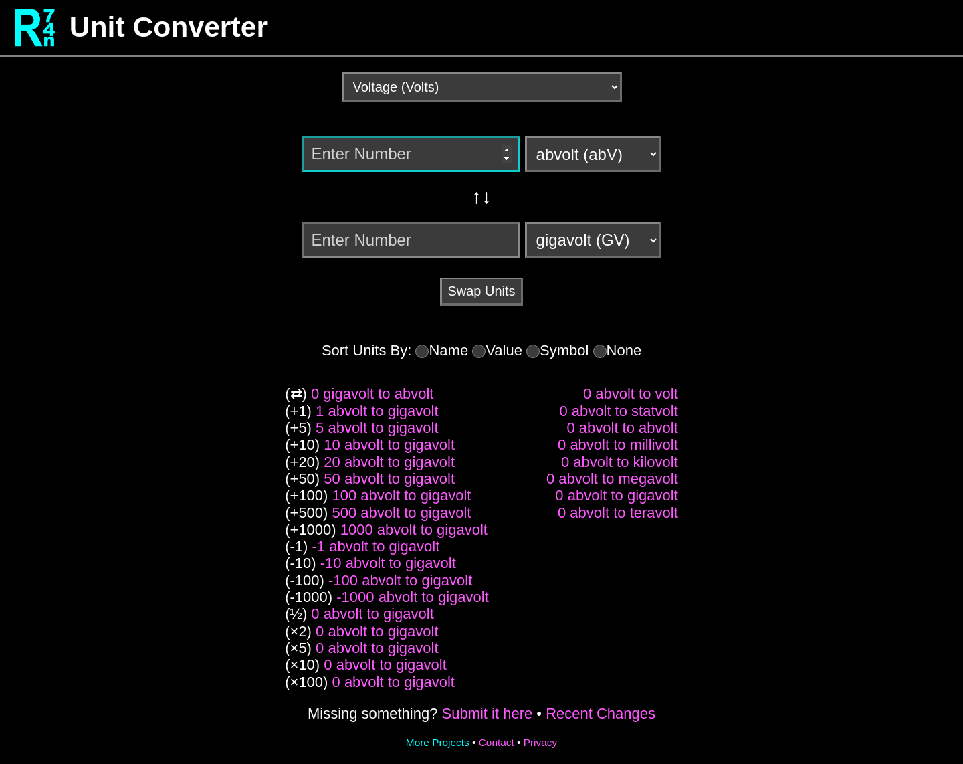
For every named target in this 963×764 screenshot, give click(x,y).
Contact (496, 742)
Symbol (564, 350)
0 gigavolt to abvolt (372, 393)
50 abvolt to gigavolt (389, 478)
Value (504, 350)
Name (448, 350)
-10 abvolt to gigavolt (388, 563)
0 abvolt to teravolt (618, 512)
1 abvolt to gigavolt (377, 411)
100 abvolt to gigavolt (401, 495)
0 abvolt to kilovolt (619, 462)
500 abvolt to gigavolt (401, 512)
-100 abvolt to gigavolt (400, 580)
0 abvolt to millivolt (618, 444)
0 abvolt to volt (630, 393)
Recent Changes (600, 713)
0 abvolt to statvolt (618, 411)
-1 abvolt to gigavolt (376, 546)
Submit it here (486, 713)
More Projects (437, 742)
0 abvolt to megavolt (612, 478)
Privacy (540, 742)
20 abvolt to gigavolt (389, 462)
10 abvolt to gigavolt (389, 444)
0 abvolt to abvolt (621, 427)
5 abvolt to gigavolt (377, 427)
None (624, 350)
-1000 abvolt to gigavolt (412, 597)
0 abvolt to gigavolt (372, 613)
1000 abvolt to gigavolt (414, 529)
